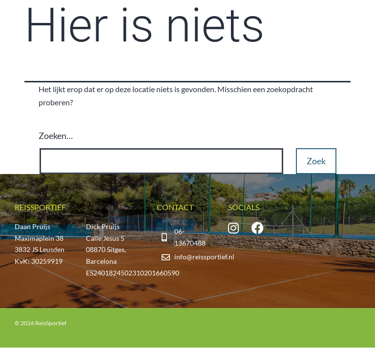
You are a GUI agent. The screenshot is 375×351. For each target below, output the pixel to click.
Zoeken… (56, 135)
